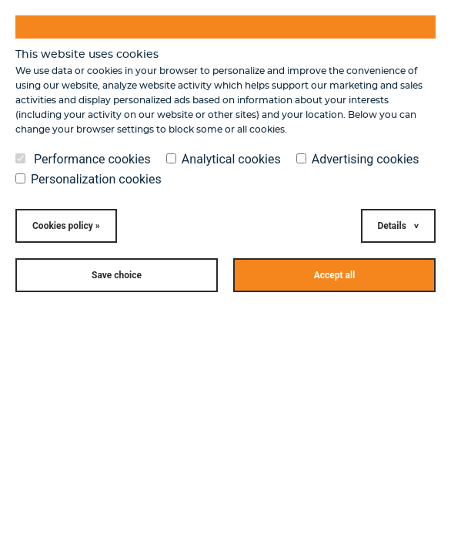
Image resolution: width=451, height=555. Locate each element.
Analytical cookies (223, 159)
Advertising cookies (357, 159)
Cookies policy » (66, 225)
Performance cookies (83, 159)
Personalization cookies (88, 179)
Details (392, 225)
